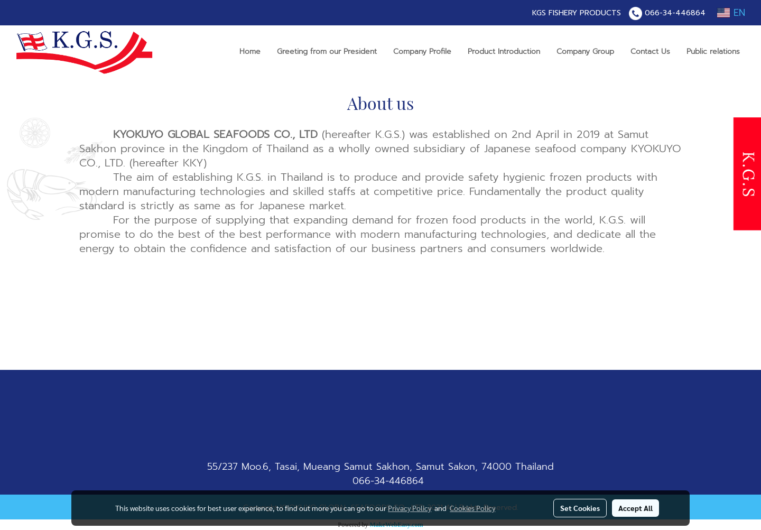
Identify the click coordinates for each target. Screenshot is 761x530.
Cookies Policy (472, 508)
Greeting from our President (327, 51)
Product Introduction (504, 51)
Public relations (713, 51)
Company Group (585, 51)
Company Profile (422, 51)
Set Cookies (580, 508)
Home (250, 51)
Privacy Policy (409, 508)
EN (731, 12)
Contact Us (650, 51)
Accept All (635, 508)
